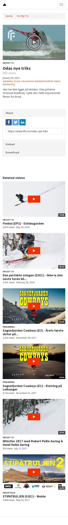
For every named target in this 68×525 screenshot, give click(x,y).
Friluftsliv (9, 492)
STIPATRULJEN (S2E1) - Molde (24, 496)
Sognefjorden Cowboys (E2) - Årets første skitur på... (33, 332)
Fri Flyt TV (22, 16)
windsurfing (9, 84)
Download (12, 152)
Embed (10, 144)
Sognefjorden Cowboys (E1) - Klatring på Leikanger (32, 388)
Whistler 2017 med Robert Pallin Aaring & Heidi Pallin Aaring (33, 443)
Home (9, 16)
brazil (17, 81)
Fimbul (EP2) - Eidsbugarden (23, 223)
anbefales (8, 81)
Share (9, 113)
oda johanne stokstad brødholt (37, 81)
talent (57, 81)
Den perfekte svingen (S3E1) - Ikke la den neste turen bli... (33, 277)
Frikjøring (9, 326)
